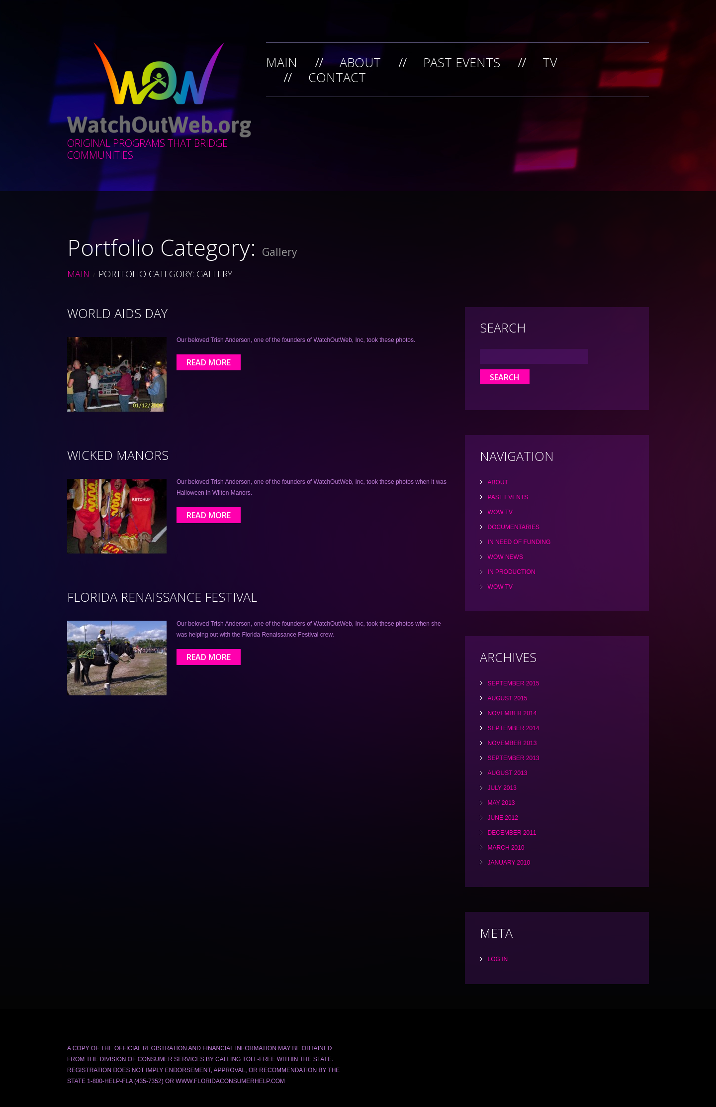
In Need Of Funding (519, 542)
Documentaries (513, 527)
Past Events (461, 62)
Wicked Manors (118, 454)
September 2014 (513, 728)
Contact (337, 77)
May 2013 (501, 802)
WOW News (505, 557)
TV (549, 62)
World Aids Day (117, 313)
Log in (498, 959)
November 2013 (512, 743)
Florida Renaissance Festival (162, 596)
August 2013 (508, 773)
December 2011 (512, 832)
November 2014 (512, 713)
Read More (208, 362)
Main (281, 62)
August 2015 (508, 698)
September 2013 (513, 758)
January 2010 (509, 862)
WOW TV (500, 512)
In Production (512, 571)
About (360, 62)
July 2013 (502, 787)
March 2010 (506, 847)
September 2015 (513, 683)
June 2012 (503, 817)
